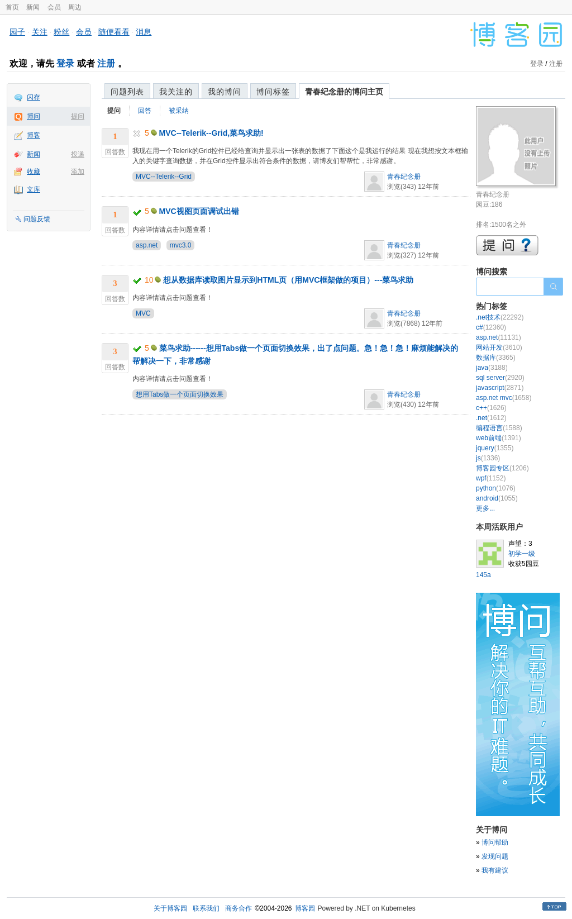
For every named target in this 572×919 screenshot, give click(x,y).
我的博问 (224, 91)
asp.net (147, 245)
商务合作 (238, 908)
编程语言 (499, 428)
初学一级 (521, 554)
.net (491, 418)
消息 (143, 31)
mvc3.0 (181, 245)
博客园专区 (502, 468)
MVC (143, 313)
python (496, 488)
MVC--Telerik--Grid (164, 176)
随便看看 (114, 31)
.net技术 (499, 317)
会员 (54, 7)
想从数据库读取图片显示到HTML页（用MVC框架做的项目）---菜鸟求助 (288, 279)
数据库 (496, 357)
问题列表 (127, 91)
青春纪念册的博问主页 (344, 91)
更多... (485, 508)
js (488, 458)
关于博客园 (170, 908)
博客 (33, 135)
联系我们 (206, 908)
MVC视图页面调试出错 (199, 211)
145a (483, 575)
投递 (77, 154)
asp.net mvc (503, 398)
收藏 (33, 171)
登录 (65, 63)
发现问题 (495, 856)
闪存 (33, 97)
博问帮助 (495, 842)
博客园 (305, 908)
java (492, 368)
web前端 (498, 438)
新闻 (33, 7)
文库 (33, 189)
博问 (33, 116)
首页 (12, 7)
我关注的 (176, 91)
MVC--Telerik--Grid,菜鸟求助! (211, 132)
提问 (77, 116)
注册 (106, 63)
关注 (39, 31)
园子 (17, 31)
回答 (144, 111)
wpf (491, 478)
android (497, 498)
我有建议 (495, 870)
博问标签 (273, 91)
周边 (75, 7)
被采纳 (179, 111)
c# (491, 327)
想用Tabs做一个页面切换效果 (179, 394)
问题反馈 (36, 219)
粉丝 (61, 31)
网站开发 (499, 347)
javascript (499, 388)
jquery (494, 448)
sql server (500, 378)
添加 (77, 171)
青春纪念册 (404, 176)
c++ (491, 408)
